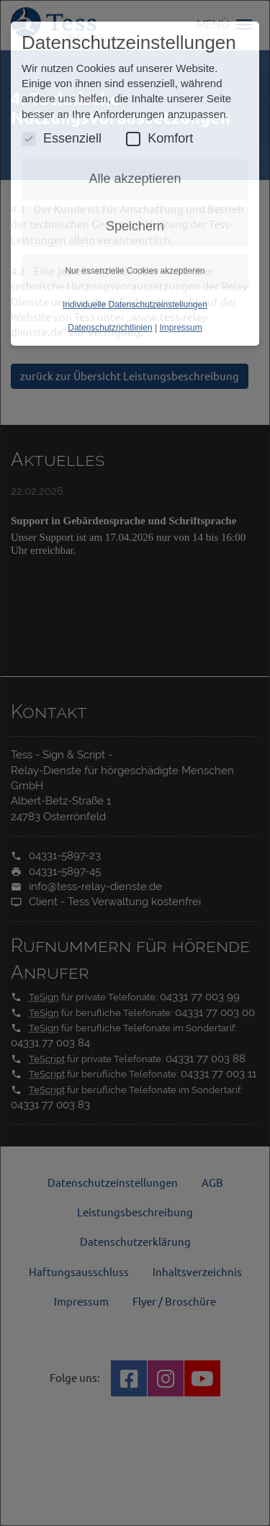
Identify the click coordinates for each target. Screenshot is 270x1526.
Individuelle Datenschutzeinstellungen (135, 305)
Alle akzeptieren (135, 178)
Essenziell (62, 138)
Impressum (180, 328)
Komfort (159, 138)
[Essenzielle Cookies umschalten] (29, 139)
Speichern (135, 226)
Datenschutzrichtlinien (110, 328)
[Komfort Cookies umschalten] (133, 139)
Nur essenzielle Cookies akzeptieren (134, 271)
